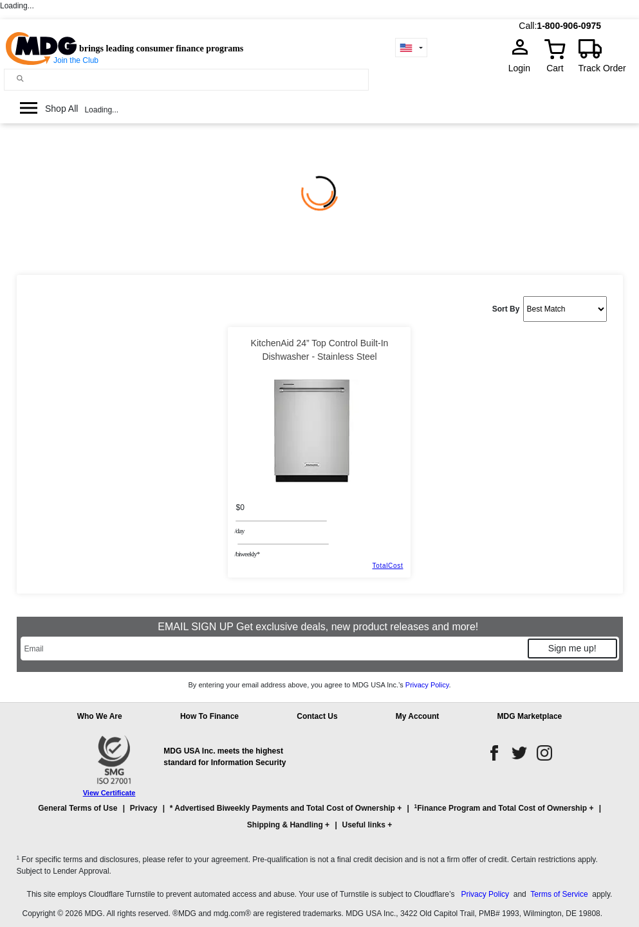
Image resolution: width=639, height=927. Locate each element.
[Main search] (20, 78)
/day (239, 530)
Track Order (602, 68)
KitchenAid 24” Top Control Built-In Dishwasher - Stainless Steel (320, 350)
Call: (528, 26)
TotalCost (387, 565)
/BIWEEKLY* (246, 554)
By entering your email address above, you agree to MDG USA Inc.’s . (319, 685)
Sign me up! (572, 648)
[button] (320, 822)
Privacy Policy (427, 685)
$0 (240, 507)
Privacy (144, 808)
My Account (418, 716)
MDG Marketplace (529, 716)
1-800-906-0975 (569, 26)
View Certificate (109, 793)
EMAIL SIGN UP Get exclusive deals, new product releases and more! (319, 626)
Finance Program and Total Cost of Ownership (500, 808)
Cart (554, 68)
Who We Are (99, 716)
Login (523, 68)
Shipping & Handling (285, 824)
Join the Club (75, 60)
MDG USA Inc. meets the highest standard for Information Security (224, 756)
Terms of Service (559, 894)
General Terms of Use (77, 808)
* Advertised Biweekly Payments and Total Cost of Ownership (282, 808)
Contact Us (317, 716)
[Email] (273, 648)
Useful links (363, 824)
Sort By (506, 309)
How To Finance (209, 716)
